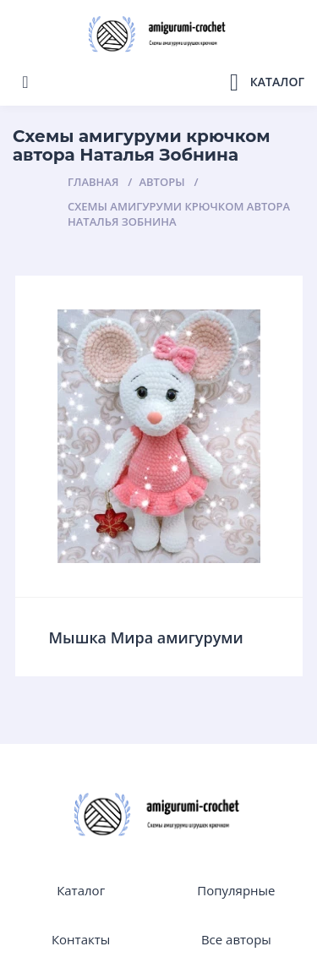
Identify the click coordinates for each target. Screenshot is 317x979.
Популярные (236, 890)
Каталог (81, 890)
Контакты (81, 939)
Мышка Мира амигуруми (146, 637)
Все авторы (236, 939)
